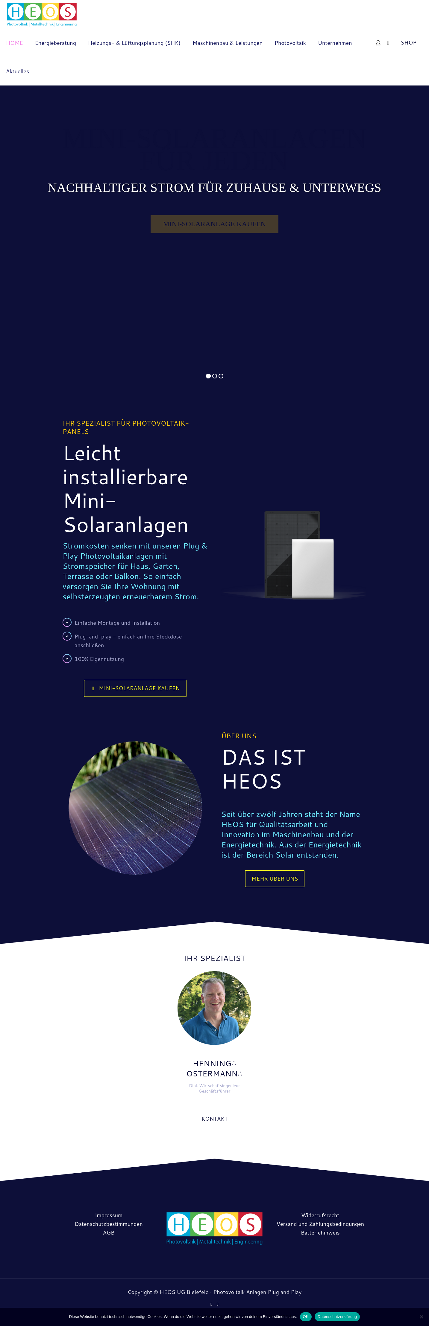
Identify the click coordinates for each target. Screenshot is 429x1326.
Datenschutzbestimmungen (109, 1224)
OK (306, 1316)
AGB (109, 1232)
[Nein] (422, 1317)
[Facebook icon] (211, 1304)
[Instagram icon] (218, 1304)
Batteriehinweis (320, 1232)
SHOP (408, 42)
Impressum (108, 1215)
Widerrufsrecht (320, 1215)
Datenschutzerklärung (337, 1316)
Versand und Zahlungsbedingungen (320, 1224)
